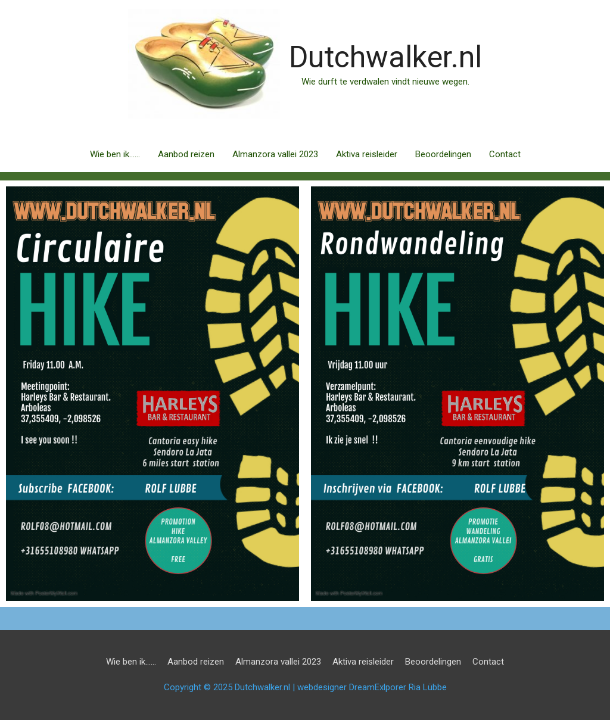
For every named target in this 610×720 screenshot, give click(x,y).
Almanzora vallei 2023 (275, 154)
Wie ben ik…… (115, 154)
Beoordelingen (443, 154)
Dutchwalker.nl (385, 57)
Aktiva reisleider (366, 154)
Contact (505, 154)
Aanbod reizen (186, 154)
